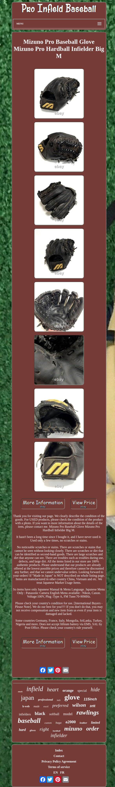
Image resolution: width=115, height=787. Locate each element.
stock (20, 691)
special (82, 690)
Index (59, 750)
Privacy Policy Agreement (58, 761)
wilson (79, 705)
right (44, 729)
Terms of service (59, 767)
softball (54, 714)
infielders (25, 714)
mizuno (73, 728)
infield (35, 688)
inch (58, 700)
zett (92, 706)
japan (27, 697)
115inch (90, 699)
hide (95, 689)
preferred (60, 705)
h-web (26, 706)
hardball (56, 731)
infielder (59, 735)
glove (72, 697)
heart (53, 689)
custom (48, 722)
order (92, 728)
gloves (33, 730)
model (68, 714)
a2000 (70, 722)
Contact (58, 756)
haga (59, 722)
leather (83, 722)
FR (62, 772)
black (40, 713)
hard (22, 730)
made (37, 706)
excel (45, 706)
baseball (29, 720)
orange (68, 690)
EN (55, 772)
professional (45, 699)
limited (95, 722)
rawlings (87, 712)
